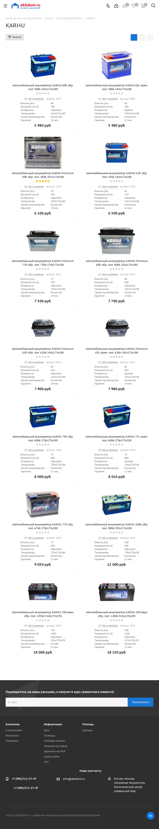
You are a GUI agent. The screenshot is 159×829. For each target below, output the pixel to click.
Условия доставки (56, 746)
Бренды (87, 730)
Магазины (12, 735)
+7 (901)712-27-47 (24, 778)
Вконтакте (150, 815)
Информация (53, 724)
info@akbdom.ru (74, 779)
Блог (47, 730)
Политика (12, 740)
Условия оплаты (54, 740)
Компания (13, 724)
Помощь (49, 735)
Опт (46, 762)
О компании (14, 730)
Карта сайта (52, 756)
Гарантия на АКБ (54, 751)
